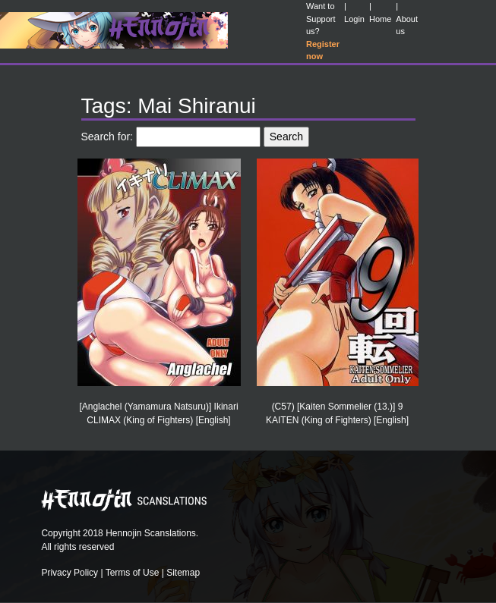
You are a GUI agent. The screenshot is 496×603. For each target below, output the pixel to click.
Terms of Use (133, 572)
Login (354, 19)
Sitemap (183, 572)
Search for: (107, 136)
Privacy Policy (69, 572)
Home (380, 19)
